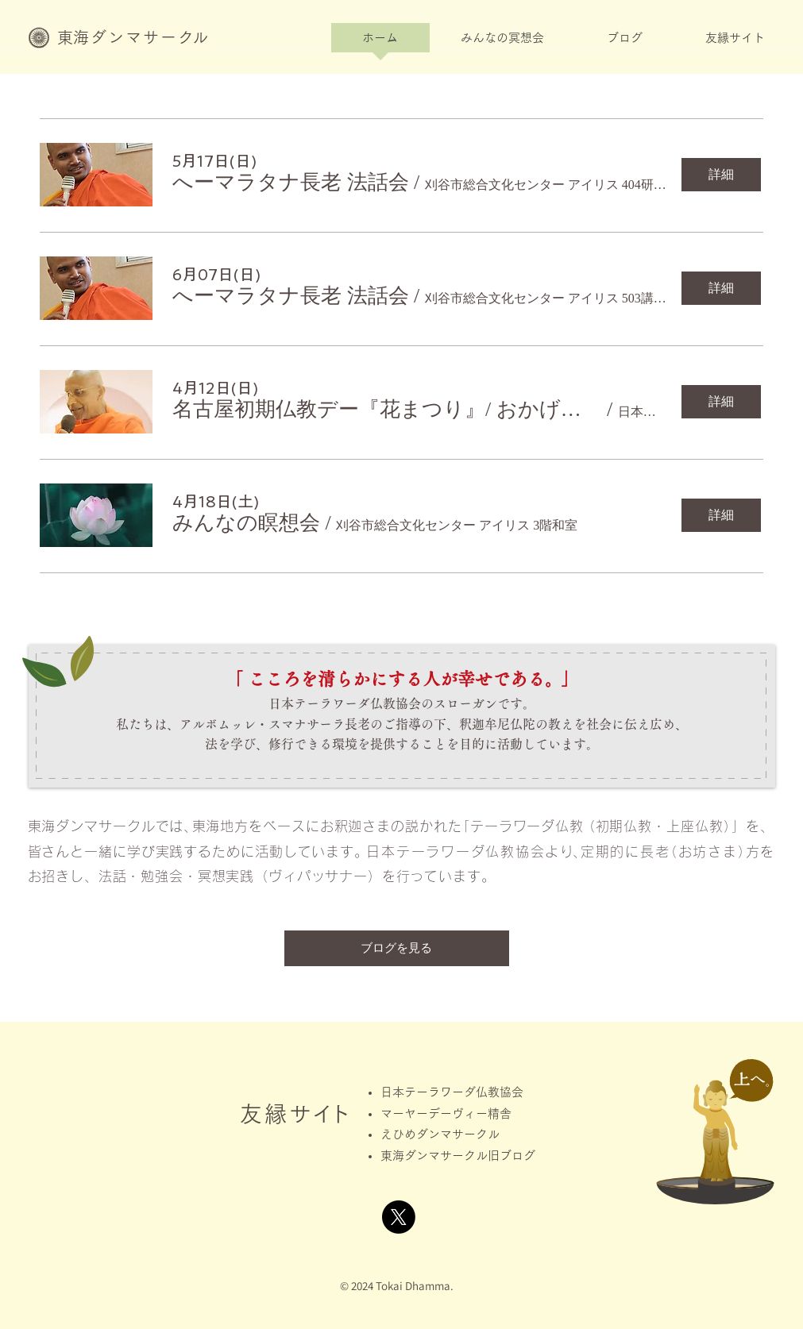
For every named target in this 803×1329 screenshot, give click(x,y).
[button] (503, 43)
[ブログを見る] (396, 948)
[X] (398, 1217)
